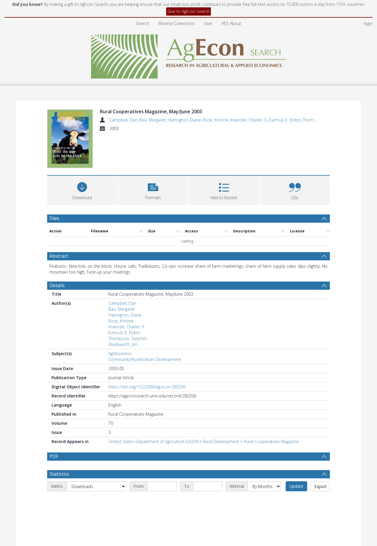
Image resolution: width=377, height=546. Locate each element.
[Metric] (96, 490)
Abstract (58, 257)
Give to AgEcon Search (188, 11)
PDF (53, 457)
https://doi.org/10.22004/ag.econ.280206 (147, 387)
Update (296, 490)
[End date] (207, 490)
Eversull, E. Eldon (285, 120)
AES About (231, 23)
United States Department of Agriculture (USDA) (153, 442)
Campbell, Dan (123, 120)
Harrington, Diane (184, 120)
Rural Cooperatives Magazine (271, 442)
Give (208, 23)
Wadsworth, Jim (123, 345)
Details (57, 286)
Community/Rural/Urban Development (144, 360)
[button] (153, 190)
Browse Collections (176, 23)
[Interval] (264, 490)
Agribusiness (120, 354)
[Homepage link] (188, 55)
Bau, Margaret (152, 120)
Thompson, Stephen (127, 339)
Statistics (59, 478)
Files (54, 219)
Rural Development (221, 442)
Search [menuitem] (142, 23)
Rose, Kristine (215, 120)
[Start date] (162, 490)
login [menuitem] (368, 23)
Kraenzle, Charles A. (248, 120)
